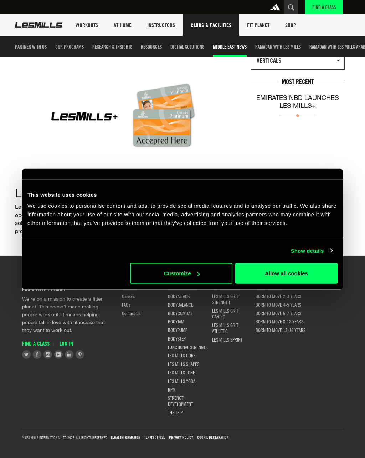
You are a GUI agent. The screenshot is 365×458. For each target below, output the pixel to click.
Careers (128, 296)
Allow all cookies (286, 273)
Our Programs (69, 47)
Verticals (269, 60)
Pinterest (80, 354)
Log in (66, 343)
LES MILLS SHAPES (183, 364)
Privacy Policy (181, 437)
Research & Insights (112, 47)
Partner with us (31, 47)
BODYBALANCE (180, 304)
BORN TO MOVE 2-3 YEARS (278, 296)
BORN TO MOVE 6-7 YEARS (278, 313)
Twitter (26, 354)
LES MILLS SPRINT (227, 339)
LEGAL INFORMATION (125, 437)
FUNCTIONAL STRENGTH (188, 347)
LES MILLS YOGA (181, 381)
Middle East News (230, 47)
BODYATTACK (179, 296)
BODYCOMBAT (180, 313)
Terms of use (154, 437)
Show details (307, 250)
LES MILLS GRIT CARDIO (225, 313)
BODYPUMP (177, 330)
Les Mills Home (38, 25)
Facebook (37, 354)
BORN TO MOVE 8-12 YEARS (279, 321)
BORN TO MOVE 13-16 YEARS (280, 330)
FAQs (126, 304)
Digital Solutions (187, 47)
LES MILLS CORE (182, 355)
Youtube (58, 354)
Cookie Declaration (213, 437)
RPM (172, 389)
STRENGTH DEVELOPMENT (180, 400)
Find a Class (324, 7)
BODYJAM (176, 321)
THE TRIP (175, 412)
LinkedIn (69, 354)
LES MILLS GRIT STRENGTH (225, 299)
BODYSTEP (177, 338)
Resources (151, 47)
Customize (182, 273)
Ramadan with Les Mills (278, 47)
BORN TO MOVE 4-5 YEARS (278, 304)
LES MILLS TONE (181, 372)
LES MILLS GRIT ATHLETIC (225, 328)
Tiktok (90, 354)
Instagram (47, 354)
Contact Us (131, 313)
